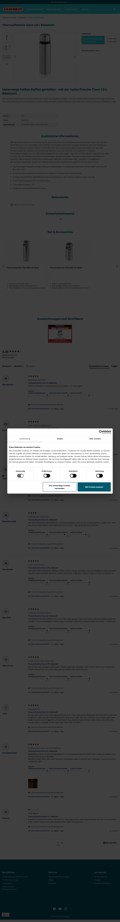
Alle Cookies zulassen (94, 487)
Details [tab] (60, 439)
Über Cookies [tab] (95, 439)
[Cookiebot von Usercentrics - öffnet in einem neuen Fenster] (100, 432)
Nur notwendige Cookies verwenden (59, 486)
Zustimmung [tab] (25, 439)
